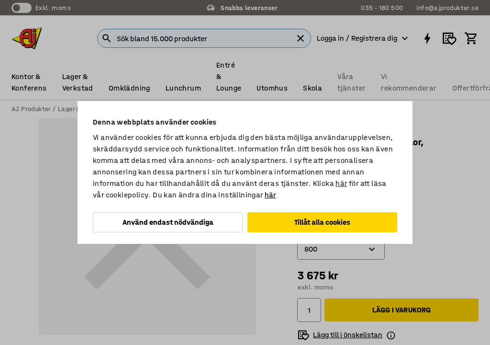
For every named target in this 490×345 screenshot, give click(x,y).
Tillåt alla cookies (322, 222)
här (341, 183)
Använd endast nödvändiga (167, 222)
